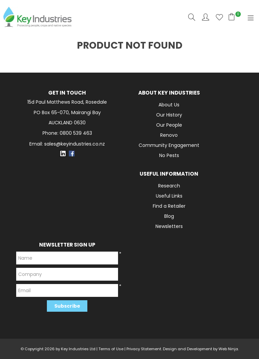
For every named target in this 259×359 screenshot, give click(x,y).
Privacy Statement (143, 349)
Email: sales (67, 144)
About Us (169, 104)
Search (191, 17)
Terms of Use (110, 349)
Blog (169, 216)
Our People (169, 125)
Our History (169, 114)
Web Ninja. (229, 349)
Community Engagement (169, 145)
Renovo (169, 135)
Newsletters (169, 226)
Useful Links (169, 196)
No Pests (169, 155)
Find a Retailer (169, 206)
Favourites (219, 17)
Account (205, 17)
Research (169, 185)
